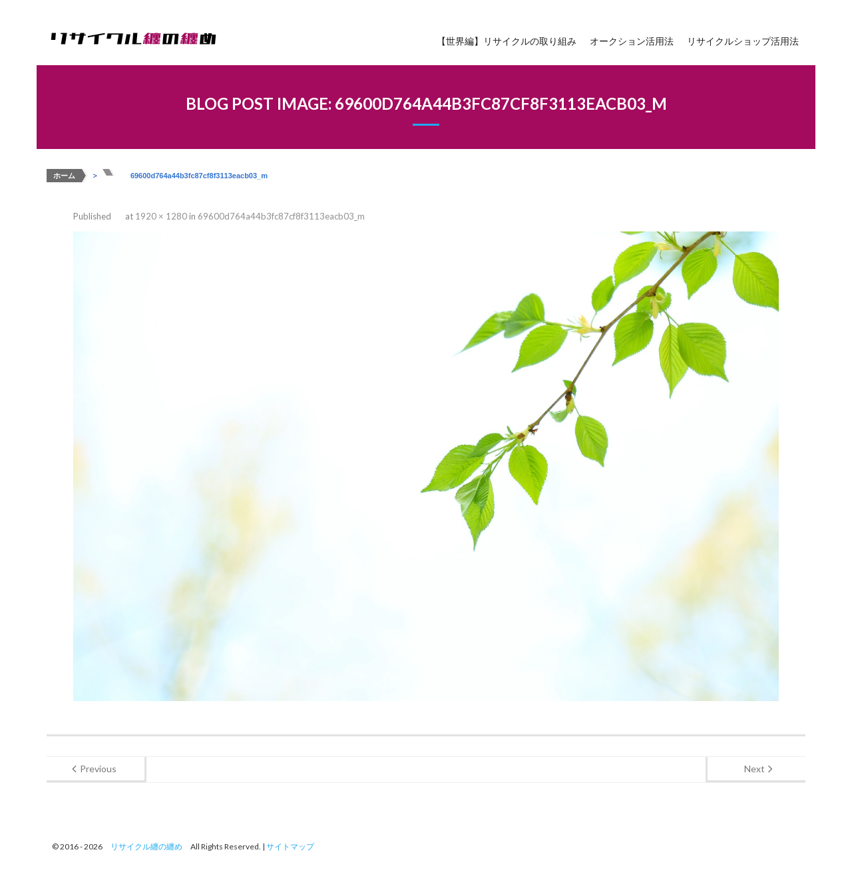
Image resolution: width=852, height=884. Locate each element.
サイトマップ (290, 846)
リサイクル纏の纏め (146, 846)
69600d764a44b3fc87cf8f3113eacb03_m (281, 216)
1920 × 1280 (161, 216)
